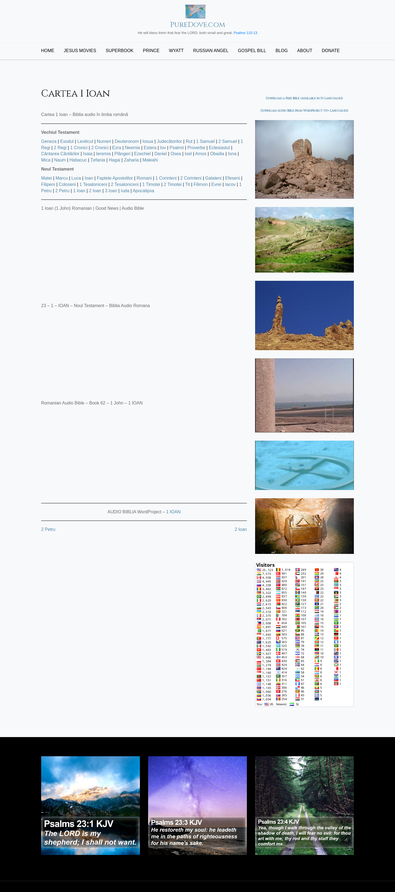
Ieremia (103, 153)
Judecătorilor (169, 141)
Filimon (201, 184)
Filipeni (48, 184)
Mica (45, 160)
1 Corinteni (166, 178)
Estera (150, 147)
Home (47, 50)
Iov (163, 147)
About (304, 50)
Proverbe (196, 147)
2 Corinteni (190, 178)
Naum (60, 160)
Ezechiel (142, 153)
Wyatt (176, 50)
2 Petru (62, 190)
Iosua (147, 141)
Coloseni (67, 184)
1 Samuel (205, 141)
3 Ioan (111, 190)
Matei (46, 178)
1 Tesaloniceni (93, 184)
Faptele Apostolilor (115, 178)
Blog (281, 50)
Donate (331, 50)
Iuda (125, 190)
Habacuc (78, 160)
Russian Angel (210, 50)
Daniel (160, 153)
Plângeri (122, 153)
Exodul (67, 141)
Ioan (88, 178)
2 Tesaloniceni (125, 184)
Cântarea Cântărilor (60, 153)
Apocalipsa (143, 190)
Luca (76, 178)
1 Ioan (79, 190)
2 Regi (60, 147)
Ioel (188, 153)
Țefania (98, 160)
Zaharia (131, 160)
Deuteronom (127, 141)
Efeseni (232, 178)
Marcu (62, 178)
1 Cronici (79, 147)
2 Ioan (95, 190)
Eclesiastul (219, 147)
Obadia (217, 153)
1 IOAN (173, 511)
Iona (232, 153)
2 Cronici (99, 147)
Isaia (87, 153)
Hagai (114, 160)
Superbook (119, 50)
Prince (151, 50)
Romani (144, 178)
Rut (189, 141)
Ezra (116, 147)
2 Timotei (173, 184)
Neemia (132, 147)
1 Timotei (151, 184)
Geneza (49, 141)
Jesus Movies (80, 50)
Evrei (216, 184)
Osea (176, 153)
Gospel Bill (252, 50)
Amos (201, 153)
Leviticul (85, 141)
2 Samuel (227, 141)
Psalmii (177, 147)
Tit (187, 184)
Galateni (213, 178)
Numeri (104, 141)
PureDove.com (197, 25)
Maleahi (150, 160)
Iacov (230, 184)
